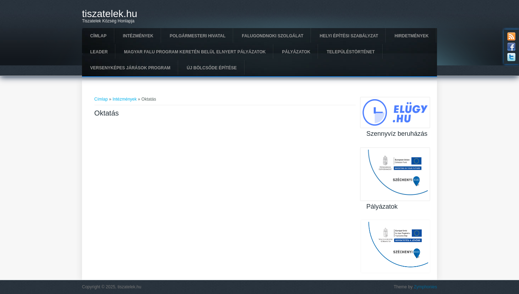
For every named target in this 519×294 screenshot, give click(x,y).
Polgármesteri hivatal (197, 35)
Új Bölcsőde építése (212, 67)
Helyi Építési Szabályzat (348, 35)
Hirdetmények (411, 35)
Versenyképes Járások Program (130, 67)
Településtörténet (351, 51)
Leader (99, 51)
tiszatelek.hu (109, 14)
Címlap (98, 35)
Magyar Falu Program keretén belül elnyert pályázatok (195, 51)
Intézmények (138, 35)
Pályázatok (296, 51)
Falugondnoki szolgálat (272, 35)
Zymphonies (425, 286)
